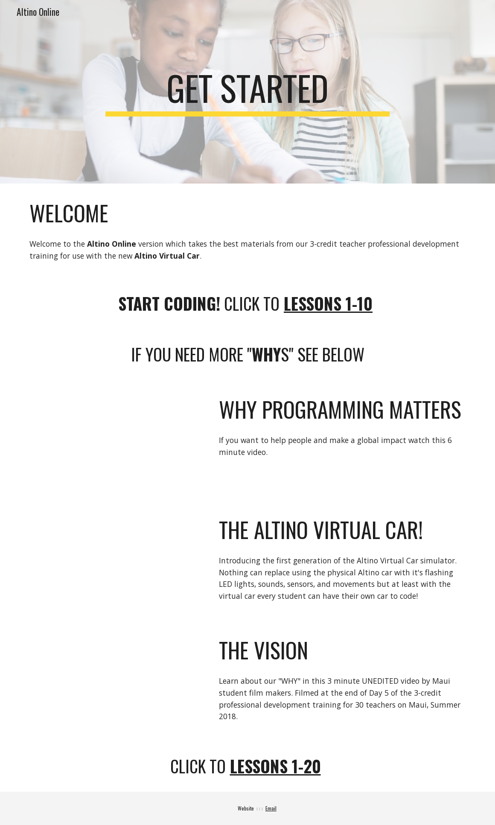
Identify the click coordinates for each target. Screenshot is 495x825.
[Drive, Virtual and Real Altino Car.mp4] (115, 560)
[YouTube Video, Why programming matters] (115, 440)
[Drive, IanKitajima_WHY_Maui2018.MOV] (115, 681)
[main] (247, 92)
